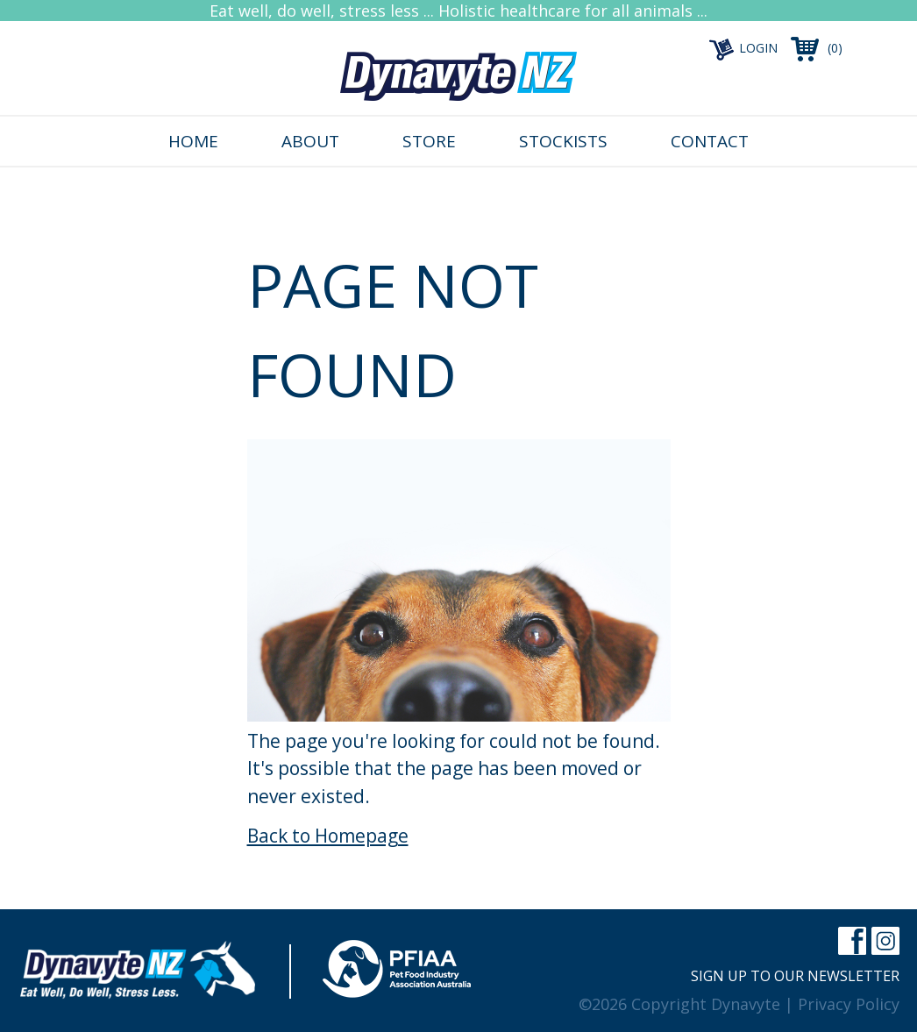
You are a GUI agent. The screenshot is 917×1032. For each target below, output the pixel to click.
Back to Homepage (328, 835)
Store (429, 141)
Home (193, 141)
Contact (710, 141)
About (310, 141)
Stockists (563, 141)
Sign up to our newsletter (795, 976)
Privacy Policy (848, 1003)
